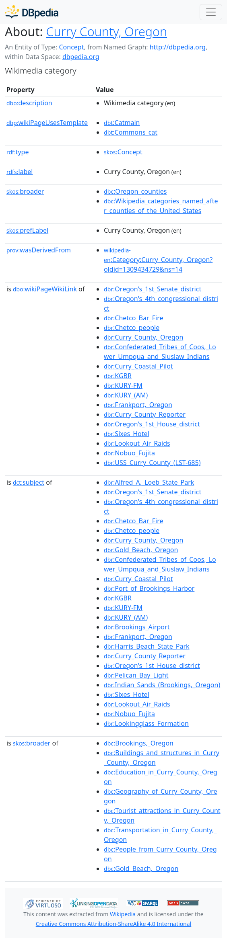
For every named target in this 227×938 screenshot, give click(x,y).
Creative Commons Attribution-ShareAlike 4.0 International (113, 924)
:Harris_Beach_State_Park (147, 646)
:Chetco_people (131, 327)
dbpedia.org (80, 56)
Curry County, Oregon (106, 31)
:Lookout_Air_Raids (137, 443)
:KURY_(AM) (126, 395)
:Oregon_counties (135, 191)
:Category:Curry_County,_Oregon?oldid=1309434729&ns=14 (158, 260)
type (17, 151)
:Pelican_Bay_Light (136, 675)
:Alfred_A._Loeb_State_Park (149, 482)
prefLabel (27, 230)
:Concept (123, 151)
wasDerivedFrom (38, 250)
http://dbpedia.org (178, 47)
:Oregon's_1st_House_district (152, 424)
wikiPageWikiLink (45, 289)
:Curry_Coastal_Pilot (138, 366)
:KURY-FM (123, 385)
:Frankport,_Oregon (138, 404)
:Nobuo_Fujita (129, 453)
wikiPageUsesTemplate (47, 122)
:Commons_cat (130, 132)
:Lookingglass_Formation (146, 723)
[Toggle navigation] (211, 12)
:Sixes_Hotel (126, 433)
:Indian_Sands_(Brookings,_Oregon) (162, 684)
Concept (71, 47)
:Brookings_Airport (136, 627)
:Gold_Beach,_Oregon (141, 549)
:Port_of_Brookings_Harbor (149, 588)
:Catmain (122, 122)
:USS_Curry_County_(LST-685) (152, 462)
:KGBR (118, 375)
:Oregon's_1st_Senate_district (152, 289)
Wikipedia (123, 914)
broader (25, 191)
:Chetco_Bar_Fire (133, 317)
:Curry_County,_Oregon (143, 337)
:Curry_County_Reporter (145, 414)
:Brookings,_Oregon (138, 743)
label (19, 171)
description (29, 102)
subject (28, 482)
